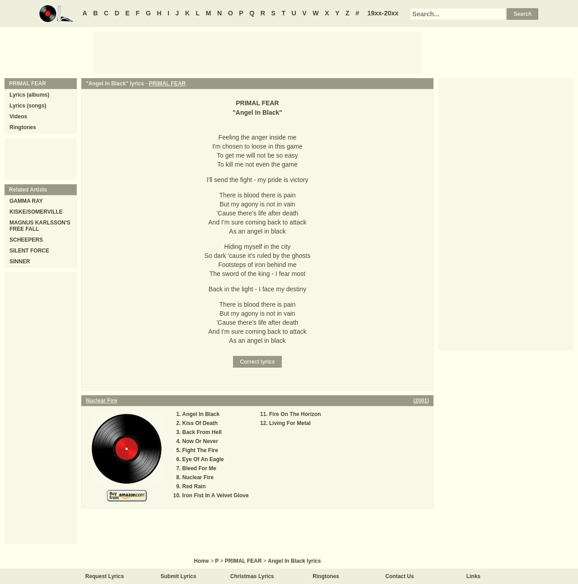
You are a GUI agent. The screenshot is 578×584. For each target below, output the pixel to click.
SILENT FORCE (29, 251)
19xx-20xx (383, 13)
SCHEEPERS (26, 240)
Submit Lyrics (178, 576)
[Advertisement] (257, 52)
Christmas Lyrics (252, 576)
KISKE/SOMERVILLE (36, 212)
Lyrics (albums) (29, 95)
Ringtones (22, 127)
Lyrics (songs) (28, 106)
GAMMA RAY (26, 201)
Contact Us (399, 576)
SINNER (19, 261)
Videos (18, 116)
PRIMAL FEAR (167, 83)
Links (473, 576)
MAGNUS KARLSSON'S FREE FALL (39, 226)
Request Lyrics (104, 576)
